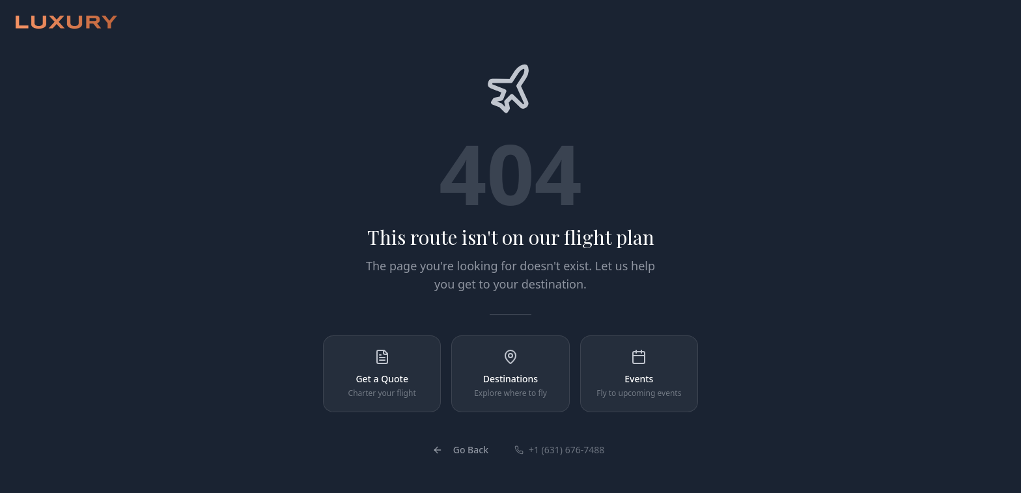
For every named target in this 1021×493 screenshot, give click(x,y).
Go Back (460, 450)
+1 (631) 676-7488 (559, 450)
